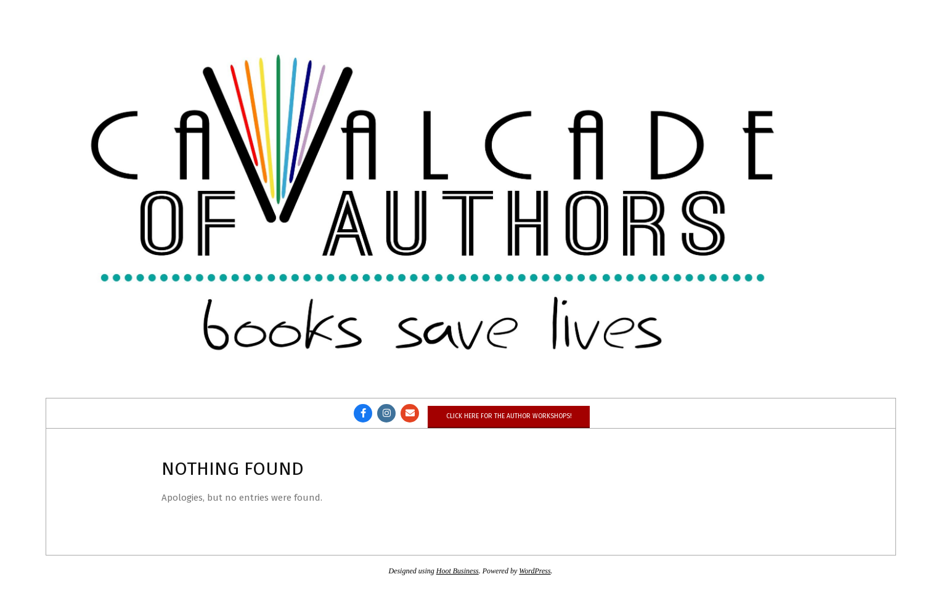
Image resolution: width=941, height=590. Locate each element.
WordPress (534, 571)
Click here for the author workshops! (508, 416)
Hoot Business (457, 571)
